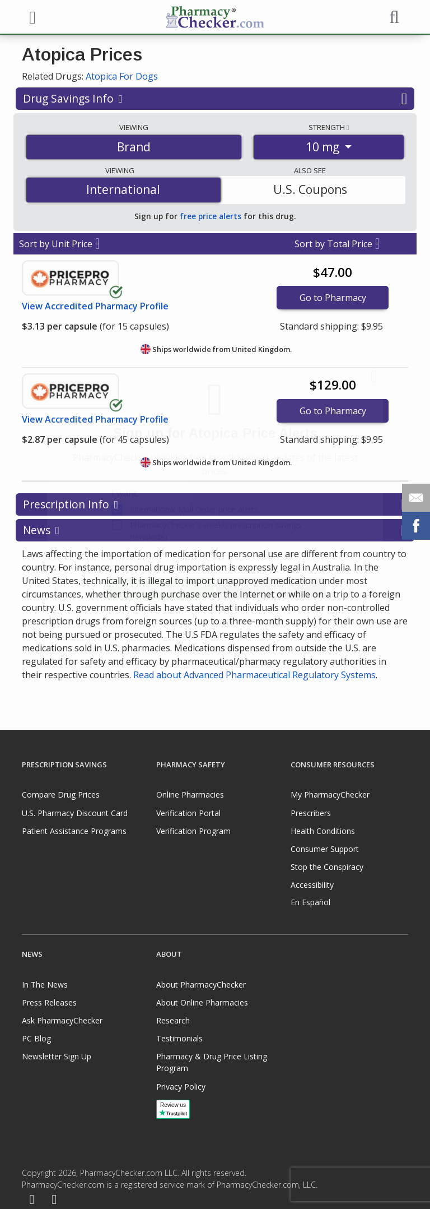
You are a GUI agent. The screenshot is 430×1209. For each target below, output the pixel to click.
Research (173, 1020)
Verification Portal (188, 813)
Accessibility (312, 884)
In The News (45, 984)
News (215, 530)
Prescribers (311, 813)
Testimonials (179, 1038)
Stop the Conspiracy (327, 866)
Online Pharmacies (190, 794)
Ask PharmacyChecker (62, 1020)
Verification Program (193, 831)
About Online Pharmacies (202, 1002)
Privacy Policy (180, 1086)
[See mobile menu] (31, 16)
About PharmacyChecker (201, 984)
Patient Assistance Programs (74, 831)
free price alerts (210, 216)
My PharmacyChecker (330, 794)
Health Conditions (323, 831)
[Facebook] (32, 1200)
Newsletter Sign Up (56, 1056)
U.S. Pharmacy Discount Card (75, 813)
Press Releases (49, 1002)
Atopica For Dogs (122, 76)
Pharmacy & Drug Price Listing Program (211, 1062)
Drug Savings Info (215, 98)
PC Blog (36, 1038)
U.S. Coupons (310, 189)
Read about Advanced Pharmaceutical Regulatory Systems (254, 675)
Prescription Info (215, 504)
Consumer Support (325, 849)
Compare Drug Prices (61, 794)
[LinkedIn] (54, 1200)
